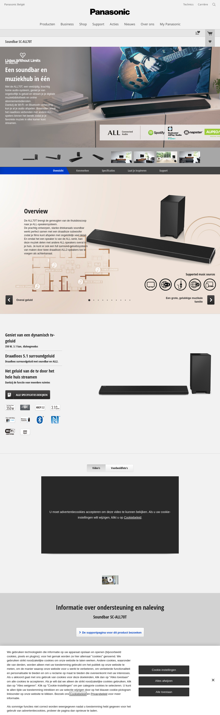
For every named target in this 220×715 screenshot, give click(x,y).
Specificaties (108, 170)
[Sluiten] (213, 680)
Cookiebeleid (132, 517)
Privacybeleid (99, 693)
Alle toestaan (164, 692)
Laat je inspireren (137, 170)
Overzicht (57, 170)
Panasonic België (14, 4)
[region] (110, 680)
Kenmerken (82, 170)
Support (163, 170)
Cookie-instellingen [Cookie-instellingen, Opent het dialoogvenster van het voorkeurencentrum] (164, 669)
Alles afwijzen (164, 680)
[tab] (96, 468)
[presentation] (96, 468)
